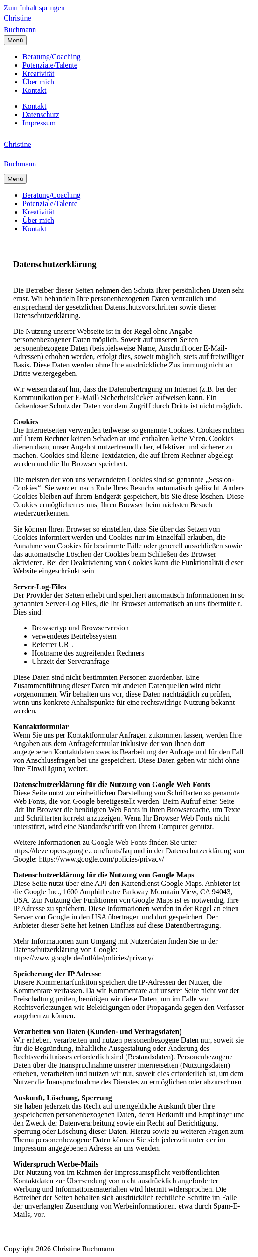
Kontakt (34, 90)
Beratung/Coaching (51, 57)
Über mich (38, 82)
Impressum (39, 123)
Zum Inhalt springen (34, 8)
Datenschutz (40, 114)
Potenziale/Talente (49, 65)
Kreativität (38, 73)
